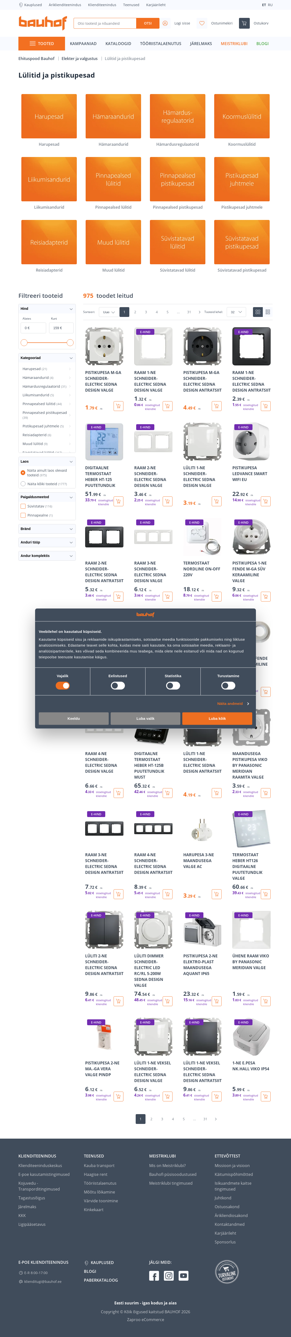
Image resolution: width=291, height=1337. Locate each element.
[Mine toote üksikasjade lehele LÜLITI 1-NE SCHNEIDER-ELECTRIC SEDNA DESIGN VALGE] (202, 464)
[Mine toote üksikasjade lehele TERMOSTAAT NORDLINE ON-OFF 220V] (202, 559)
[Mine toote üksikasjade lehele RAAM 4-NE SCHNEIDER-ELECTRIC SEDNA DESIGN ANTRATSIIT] (153, 854)
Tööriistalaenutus (100, 1183)
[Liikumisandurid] (49, 183)
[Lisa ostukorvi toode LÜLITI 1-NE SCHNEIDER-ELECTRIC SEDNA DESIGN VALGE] (217, 501)
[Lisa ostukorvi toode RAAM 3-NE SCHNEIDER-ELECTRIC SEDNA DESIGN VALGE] (167, 597)
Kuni (54, 318)
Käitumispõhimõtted (234, 1174)
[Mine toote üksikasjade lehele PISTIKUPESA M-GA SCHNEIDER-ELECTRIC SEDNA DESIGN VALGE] (104, 369)
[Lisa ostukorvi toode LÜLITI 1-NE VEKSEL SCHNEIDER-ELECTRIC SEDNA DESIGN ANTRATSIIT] (217, 1096)
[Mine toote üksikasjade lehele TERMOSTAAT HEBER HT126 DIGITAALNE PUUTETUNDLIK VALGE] (251, 854)
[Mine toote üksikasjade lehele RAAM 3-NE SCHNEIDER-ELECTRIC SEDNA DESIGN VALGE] (153, 559)
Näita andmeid (230, 704)
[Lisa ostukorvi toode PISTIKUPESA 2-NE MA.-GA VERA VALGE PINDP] (118, 1096)
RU (270, 4)
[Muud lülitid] (113, 246)
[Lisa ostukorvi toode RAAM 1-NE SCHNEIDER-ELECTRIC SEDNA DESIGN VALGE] (167, 406)
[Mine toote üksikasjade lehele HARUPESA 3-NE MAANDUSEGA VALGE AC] (202, 854)
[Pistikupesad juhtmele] (242, 183)
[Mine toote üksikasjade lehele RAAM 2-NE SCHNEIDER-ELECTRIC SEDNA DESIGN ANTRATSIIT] (104, 559)
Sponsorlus (225, 1242)
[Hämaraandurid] (113, 120)
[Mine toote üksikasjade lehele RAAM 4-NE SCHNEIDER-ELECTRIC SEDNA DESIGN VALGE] (104, 753)
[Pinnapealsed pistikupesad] (177, 183)
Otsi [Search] (148, 23)
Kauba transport (99, 1165)
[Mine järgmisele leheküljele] (199, 312)
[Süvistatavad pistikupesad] (242, 246)
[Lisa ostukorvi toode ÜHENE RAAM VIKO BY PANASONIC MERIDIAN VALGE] (266, 1001)
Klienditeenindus (102, 4)
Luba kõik (217, 718)
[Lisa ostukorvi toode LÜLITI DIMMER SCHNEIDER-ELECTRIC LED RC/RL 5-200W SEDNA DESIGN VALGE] (167, 1001)
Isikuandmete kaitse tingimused (233, 1186)
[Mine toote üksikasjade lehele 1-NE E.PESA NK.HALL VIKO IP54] (251, 1059)
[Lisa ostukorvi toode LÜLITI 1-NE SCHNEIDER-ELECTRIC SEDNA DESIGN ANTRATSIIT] (217, 793)
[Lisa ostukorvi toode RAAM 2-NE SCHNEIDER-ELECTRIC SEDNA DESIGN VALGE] (167, 501)
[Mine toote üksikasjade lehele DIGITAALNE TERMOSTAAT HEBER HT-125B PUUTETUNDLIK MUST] (153, 753)
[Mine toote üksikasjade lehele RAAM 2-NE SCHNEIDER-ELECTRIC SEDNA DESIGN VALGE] (153, 464)
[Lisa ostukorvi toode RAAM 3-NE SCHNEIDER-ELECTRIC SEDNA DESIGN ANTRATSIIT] (118, 894)
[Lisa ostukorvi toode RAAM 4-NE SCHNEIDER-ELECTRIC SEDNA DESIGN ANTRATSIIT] (167, 894)
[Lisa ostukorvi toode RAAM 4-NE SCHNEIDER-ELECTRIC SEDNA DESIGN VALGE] (118, 793)
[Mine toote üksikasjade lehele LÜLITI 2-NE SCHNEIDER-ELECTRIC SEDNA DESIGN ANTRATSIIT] (104, 958)
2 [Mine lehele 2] (135, 312)
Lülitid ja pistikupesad (125, 58)
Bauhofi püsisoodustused (173, 1174)
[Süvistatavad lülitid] (177, 246)
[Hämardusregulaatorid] (177, 120)
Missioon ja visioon (232, 1165)
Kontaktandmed (230, 1224)
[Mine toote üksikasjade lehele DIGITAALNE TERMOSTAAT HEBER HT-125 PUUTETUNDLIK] (104, 464)
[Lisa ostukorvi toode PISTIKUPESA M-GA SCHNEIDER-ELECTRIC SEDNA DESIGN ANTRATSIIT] (217, 406)
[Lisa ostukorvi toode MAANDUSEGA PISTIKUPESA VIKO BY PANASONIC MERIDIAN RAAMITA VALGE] (266, 793)
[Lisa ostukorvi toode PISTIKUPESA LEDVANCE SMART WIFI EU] (266, 501)
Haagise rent (95, 1174)
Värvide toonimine (101, 1201)
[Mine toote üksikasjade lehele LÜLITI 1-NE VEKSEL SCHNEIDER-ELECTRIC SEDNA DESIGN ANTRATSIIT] (202, 1059)
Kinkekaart (94, 1209)
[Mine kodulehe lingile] (42, 23)
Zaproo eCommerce (145, 1319)
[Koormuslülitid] (242, 120)
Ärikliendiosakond (231, 1215)
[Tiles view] (258, 312)
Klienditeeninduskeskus (40, 1165)
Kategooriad (47, 358)
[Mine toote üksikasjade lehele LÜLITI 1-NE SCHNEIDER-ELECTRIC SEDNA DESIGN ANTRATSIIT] (202, 753)
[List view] (268, 312)
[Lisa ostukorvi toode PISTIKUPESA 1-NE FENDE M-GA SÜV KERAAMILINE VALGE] (266, 597)
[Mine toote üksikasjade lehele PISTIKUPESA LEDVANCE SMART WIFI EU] (251, 464)
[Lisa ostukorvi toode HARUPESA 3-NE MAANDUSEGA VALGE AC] (217, 894)
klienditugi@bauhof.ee (43, 1281)
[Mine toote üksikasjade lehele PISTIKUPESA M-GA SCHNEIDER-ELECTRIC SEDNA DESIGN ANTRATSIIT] (202, 369)
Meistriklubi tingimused (171, 1183)
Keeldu (73, 718)
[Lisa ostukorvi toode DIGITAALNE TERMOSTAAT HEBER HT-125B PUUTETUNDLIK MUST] (167, 793)
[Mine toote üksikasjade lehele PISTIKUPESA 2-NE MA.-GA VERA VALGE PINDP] (104, 1059)
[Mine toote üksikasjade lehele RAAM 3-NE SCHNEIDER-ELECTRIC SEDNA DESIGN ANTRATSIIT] (104, 854)
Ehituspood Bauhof (36, 58)
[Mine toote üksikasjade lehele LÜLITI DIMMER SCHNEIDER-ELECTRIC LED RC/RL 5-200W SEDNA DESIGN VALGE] (153, 958)
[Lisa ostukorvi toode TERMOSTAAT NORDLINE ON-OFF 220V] (217, 597)
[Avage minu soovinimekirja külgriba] (216, 23)
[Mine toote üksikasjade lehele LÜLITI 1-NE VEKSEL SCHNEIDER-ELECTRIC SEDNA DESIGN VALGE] (153, 1059)
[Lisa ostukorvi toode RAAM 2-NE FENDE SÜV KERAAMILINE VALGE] (266, 692)
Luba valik (145, 718)
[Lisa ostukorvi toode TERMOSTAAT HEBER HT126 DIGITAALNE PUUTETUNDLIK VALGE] (266, 894)
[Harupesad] (49, 120)
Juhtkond (223, 1198)
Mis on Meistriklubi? (167, 1165)
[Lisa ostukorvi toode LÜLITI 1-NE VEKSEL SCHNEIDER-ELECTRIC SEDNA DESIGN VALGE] (167, 1096)
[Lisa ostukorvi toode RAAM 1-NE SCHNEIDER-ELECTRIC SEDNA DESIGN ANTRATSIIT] (266, 406)
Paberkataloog (101, 1280)
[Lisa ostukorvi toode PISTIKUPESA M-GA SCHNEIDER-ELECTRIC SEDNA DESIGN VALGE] (118, 406)
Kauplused (30, 4)
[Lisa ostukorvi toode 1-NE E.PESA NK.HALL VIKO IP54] (266, 1096)
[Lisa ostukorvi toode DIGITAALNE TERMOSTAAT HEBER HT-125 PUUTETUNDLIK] (118, 501)
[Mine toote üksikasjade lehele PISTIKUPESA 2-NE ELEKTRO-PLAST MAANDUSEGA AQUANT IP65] (202, 958)
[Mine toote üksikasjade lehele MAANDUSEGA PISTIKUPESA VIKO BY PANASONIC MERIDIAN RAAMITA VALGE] (251, 753)
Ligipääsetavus (32, 1224)
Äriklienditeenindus (65, 4)
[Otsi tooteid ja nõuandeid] (105, 23)
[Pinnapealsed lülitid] (113, 183)
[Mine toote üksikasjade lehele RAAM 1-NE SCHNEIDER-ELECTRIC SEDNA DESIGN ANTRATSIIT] (251, 369)
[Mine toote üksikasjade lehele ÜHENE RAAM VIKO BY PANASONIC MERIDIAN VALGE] (251, 958)
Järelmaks (27, 1206)
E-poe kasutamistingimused (44, 1174)
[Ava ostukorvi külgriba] (256, 23)
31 (189, 312)
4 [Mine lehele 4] (157, 312)
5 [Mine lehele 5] (168, 312)
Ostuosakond (227, 1206)
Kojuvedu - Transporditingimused (39, 1186)
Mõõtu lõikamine (99, 1192)
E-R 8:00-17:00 (36, 1272)
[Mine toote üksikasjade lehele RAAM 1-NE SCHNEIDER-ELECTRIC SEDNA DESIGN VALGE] (153, 369)
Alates (27, 318)
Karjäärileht (156, 4)
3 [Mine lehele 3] (146, 312)
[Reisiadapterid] (49, 246)
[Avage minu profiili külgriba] (176, 23)
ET (264, 4)
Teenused (131, 4)
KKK (22, 1215)
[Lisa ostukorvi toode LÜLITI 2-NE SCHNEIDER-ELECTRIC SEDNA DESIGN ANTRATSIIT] (118, 1001)
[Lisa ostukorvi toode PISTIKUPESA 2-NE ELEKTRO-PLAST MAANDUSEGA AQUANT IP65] (217, 1001)
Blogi (90, 1271)
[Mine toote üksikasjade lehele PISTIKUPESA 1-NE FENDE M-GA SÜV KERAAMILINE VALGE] (251, 559)
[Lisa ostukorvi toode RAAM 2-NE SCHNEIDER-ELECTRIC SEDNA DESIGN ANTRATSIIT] (118, 597)
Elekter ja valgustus (80, 58)
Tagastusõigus (31, 1198)
